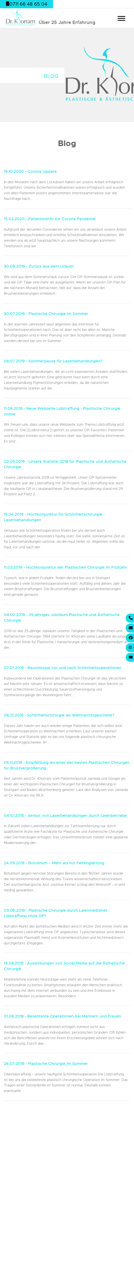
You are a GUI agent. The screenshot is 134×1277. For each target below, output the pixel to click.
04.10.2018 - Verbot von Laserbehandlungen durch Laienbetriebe (65, 815)
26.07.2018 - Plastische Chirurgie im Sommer (46, 1063)
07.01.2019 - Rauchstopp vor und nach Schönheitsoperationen (62, 667)
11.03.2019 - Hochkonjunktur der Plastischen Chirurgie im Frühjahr (65, 567)
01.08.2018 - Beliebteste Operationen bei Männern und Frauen (62, 1016)
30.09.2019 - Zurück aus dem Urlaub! (39, 266)
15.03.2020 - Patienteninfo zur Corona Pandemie (50, 219)
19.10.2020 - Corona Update (30, 171)
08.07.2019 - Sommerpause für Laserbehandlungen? (53, 361)
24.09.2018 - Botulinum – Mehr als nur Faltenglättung (54, 863)
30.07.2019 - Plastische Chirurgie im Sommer (46, 313)
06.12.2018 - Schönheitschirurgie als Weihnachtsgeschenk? (59, 715)
